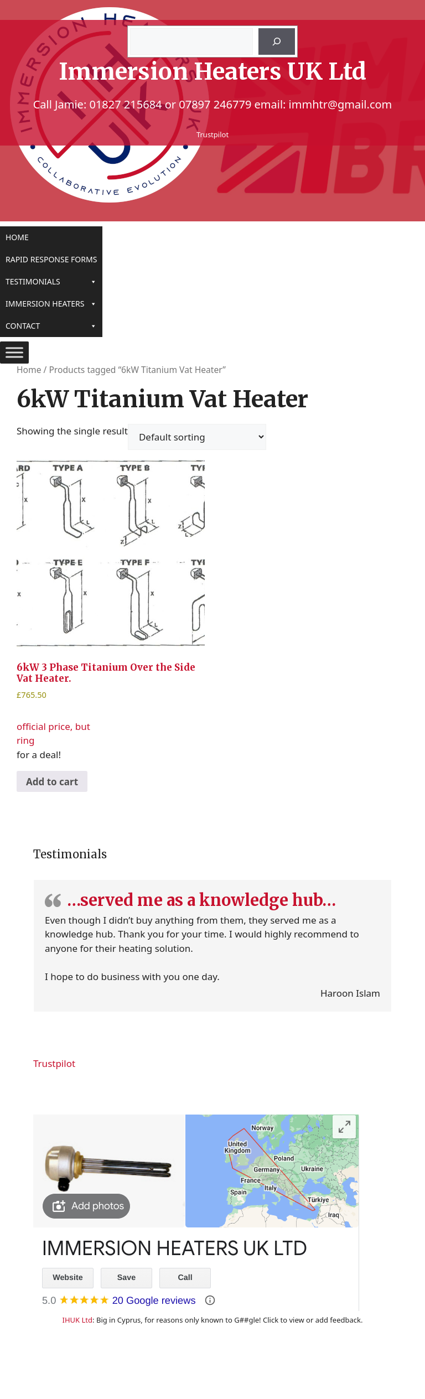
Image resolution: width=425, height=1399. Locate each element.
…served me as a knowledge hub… (201, 900)
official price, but (111, 595)
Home (17, 237)
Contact (51, 326)
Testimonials (51, 282)
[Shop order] (197, 437)
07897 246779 (215, 104)
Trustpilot (212, 134)
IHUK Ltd (77, 1320)
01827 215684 (125, 104)
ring (25, 740)
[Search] (276, 41)
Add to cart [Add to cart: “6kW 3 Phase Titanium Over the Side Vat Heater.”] (52, 781)
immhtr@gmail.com (340, 104)
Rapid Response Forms (51, 259)
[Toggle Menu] (14, 352)
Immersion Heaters (51, 304)
